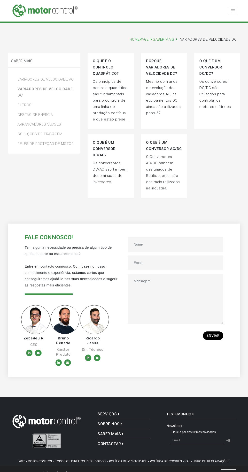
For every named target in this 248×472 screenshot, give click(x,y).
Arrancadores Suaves (39, 124)
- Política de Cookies (165, 461)
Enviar (213, 335)
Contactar (111, 444)
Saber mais (111, 434)
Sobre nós (110, 424)
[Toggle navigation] (233, 10)
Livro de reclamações (211, 461)
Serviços (108, 414)
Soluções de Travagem (39, 134)
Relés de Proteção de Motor (45, 144)
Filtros (24, 105)
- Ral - (187, 461)
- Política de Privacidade (127, 461)
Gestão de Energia (35, 114)
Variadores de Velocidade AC (45, 79)
